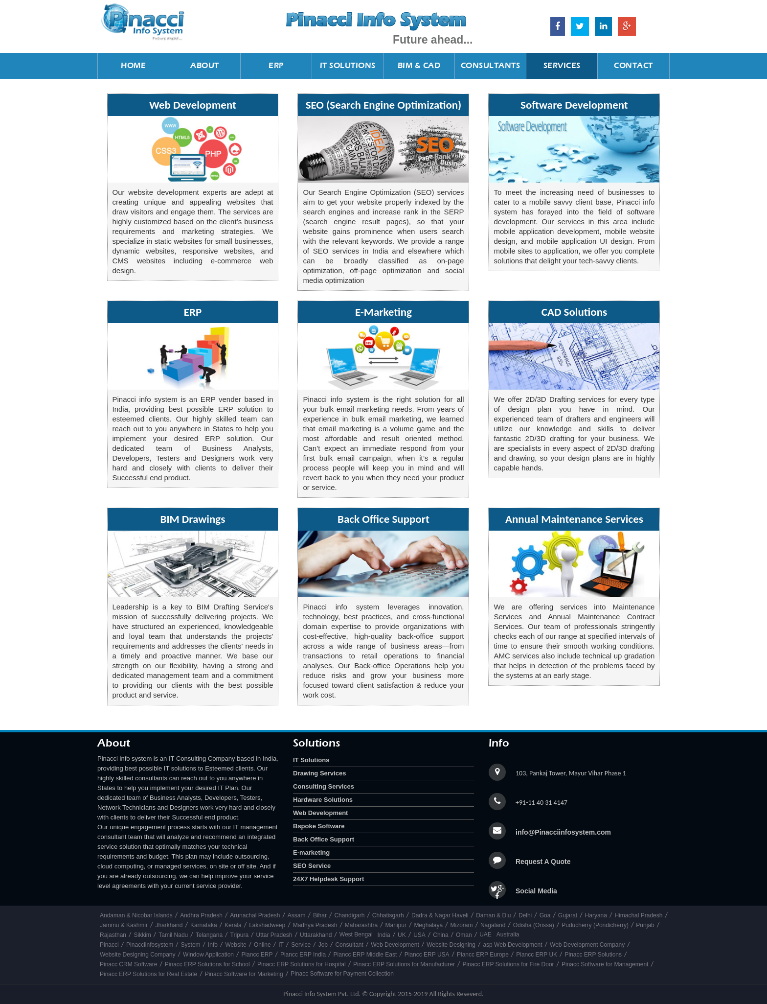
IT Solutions (348, 65)
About (204, 65)
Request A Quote (543, 861)
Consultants (490, 65)
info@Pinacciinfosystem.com (563, 832)
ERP (276, 65)
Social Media (536, 891)
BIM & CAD (419, 65)
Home (133, 65)
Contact (633, 65)
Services (562, 65)
